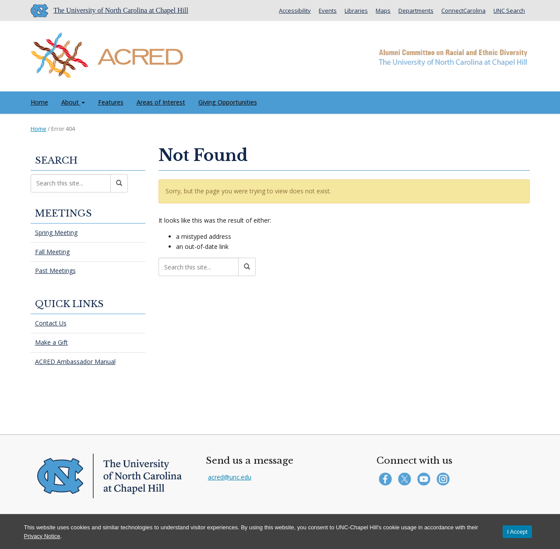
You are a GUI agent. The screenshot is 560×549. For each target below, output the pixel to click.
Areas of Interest (161, 102)
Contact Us (51, 323)
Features (110, 102)
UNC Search (509, 10)
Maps (383, 10)
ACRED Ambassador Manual (75, 361)
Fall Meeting (52, 252)
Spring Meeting (56, 232)
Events (328, 10)
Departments (415, 10)
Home (39, 102)
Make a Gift (51, 342)
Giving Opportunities (227, 102)
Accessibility (295, 10)
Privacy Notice (42, 536)
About (73, 102)
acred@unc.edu (229, 477)
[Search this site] (198, 267)
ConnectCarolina (463, 10)
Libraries (356, 10)
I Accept (517, 531)
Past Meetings (55, 270)
